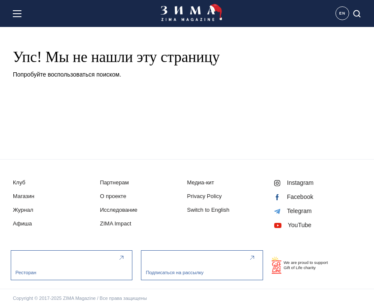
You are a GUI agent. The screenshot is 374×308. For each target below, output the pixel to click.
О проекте (113, 196)
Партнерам (114, 183)
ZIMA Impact (115, 224)
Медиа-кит (200, 183)
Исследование (118, 210)
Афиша (22, 224)
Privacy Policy (204, 196)
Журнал (23, 210)
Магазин (23, 196)
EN (342, 13)
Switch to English (208, 210)
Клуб (19, 183)
